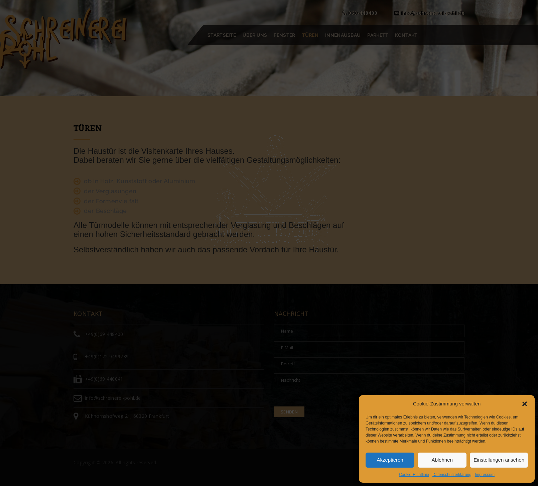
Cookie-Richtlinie (414, 474)
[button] (524, 403)
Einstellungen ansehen (499, 460)
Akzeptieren (390, 460)
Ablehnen (441, 460)
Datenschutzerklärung (452, 474)
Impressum (485, 474)
